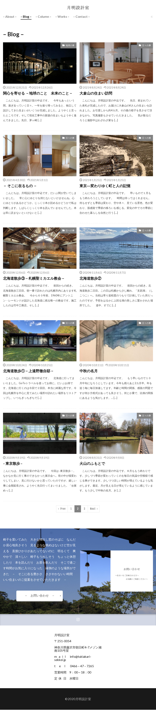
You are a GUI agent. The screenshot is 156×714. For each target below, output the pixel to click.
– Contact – (81, 16)
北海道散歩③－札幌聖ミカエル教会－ (34, 278)
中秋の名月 (89, 371)
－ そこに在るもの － (20, 186)
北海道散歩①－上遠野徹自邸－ (28, 371)
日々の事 (146, 45)
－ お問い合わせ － (39, 595)
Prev (63, 508)
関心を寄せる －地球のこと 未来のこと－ (38, 93)
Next (92, 508)
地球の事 (70, 45)
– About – (10, 16)
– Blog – (26, 16)
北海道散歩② (90, 278)
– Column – (43, 16)
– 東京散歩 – (12, 463)
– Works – (62, 16)
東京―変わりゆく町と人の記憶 (105, 186)
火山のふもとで (92, 463)
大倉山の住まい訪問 (96, 93)
